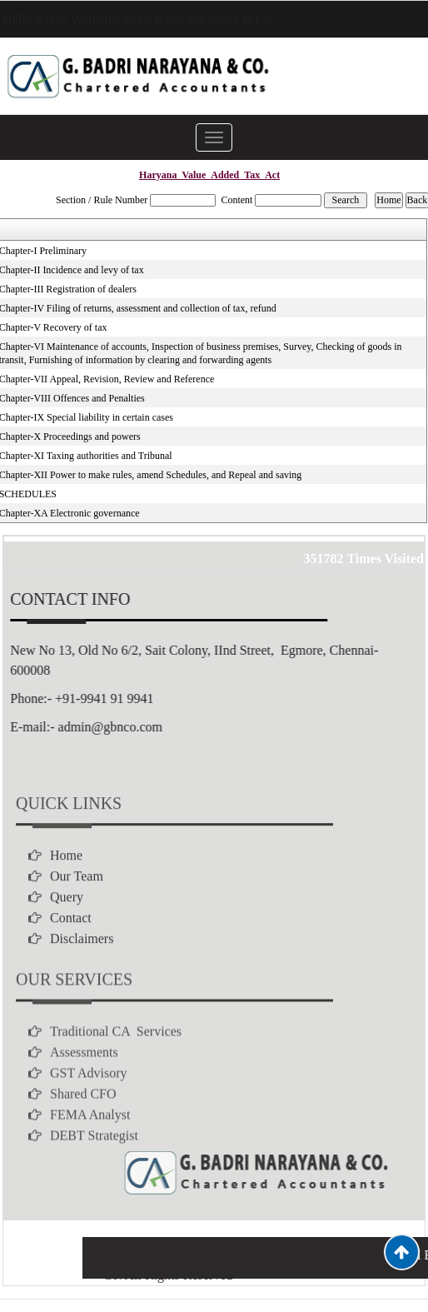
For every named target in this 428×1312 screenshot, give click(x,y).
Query (66, 935)
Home (66, 893)
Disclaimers (81, 977)
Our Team (76, 914)
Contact (71, 956)
